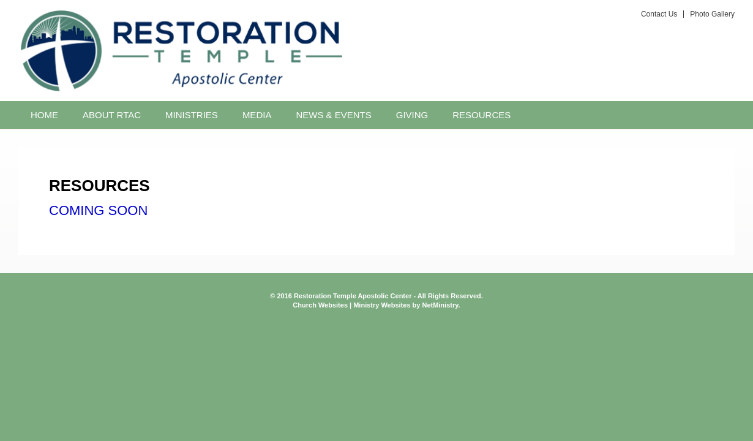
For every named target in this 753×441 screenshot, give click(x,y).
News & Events (333, 115)
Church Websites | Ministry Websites (352, 305)
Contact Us (659, 14)
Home (44, 115)
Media (257, 115)
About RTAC (112, 115)
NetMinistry (440, 305)
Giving (412, 115)
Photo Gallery (712, 14)
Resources (481, 115)
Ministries (191, 115)
